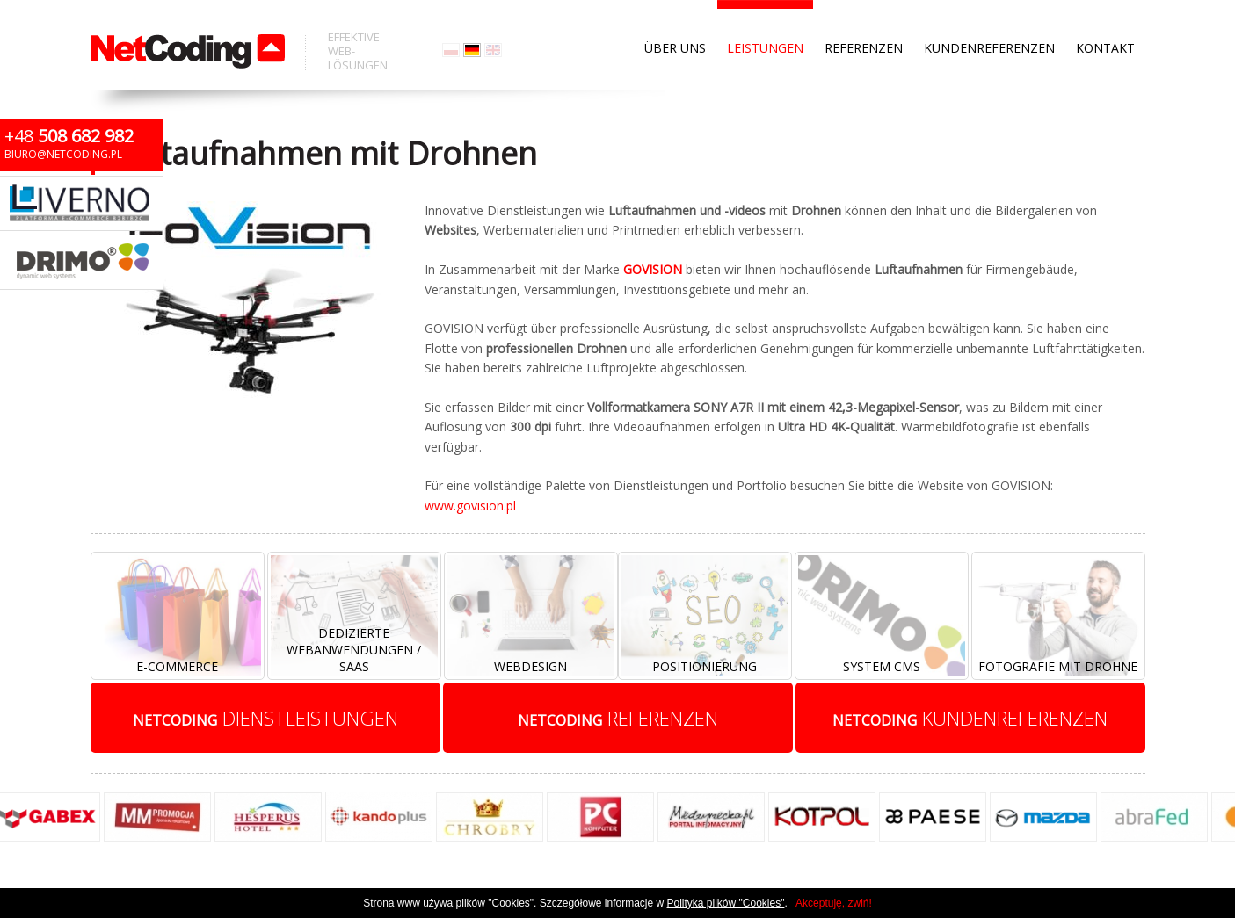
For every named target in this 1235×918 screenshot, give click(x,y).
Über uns (675, 17)
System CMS (881, 666)
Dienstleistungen (265, 718)
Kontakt (1105, 17)
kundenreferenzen (970, 718)
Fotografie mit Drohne (1057, 666)
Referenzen (863, 17)
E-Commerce (177, 666)
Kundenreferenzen (989, 17)
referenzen (618, 718)
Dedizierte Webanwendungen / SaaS (354, 650)
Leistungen (765, 17)
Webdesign (530, 666)
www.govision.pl (470, 505)
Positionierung (704, 666)
